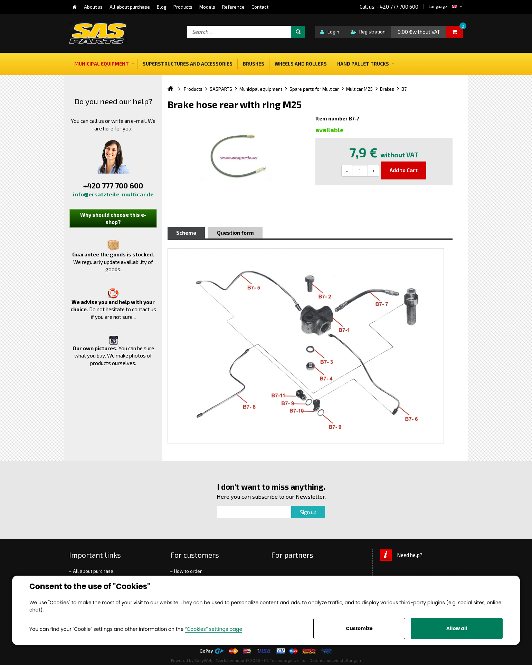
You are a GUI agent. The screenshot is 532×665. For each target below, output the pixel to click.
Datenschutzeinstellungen (335, 660)
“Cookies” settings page (213, 629)
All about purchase (93, 571)
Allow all (456, 628)
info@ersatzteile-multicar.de (113, 194)
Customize (359, 628)
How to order (188, 571)
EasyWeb (203, 660)
